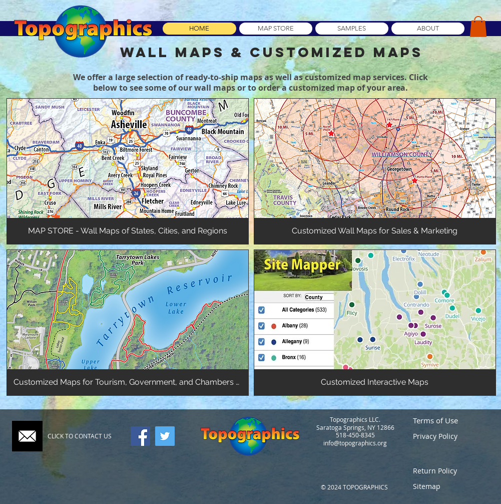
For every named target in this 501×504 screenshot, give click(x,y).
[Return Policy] (449, 470)
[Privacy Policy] (449, 436)
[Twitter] (165, 436)
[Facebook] (140, 436)
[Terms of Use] (449, 420)
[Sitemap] (449, 486)
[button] (478, 26)
